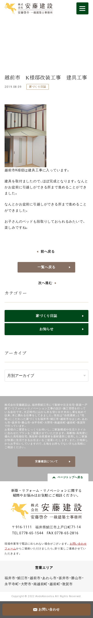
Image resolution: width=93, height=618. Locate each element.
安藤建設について (46, 461)
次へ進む (45, 283)
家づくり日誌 (37, 86)
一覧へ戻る (46, 267)
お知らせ (46, 329)
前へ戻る (48, 251)
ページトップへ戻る (70, 477)
